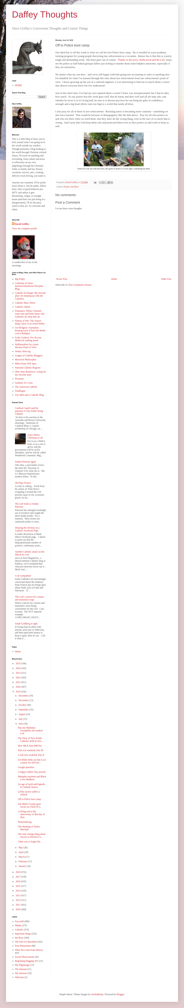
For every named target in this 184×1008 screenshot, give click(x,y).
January (23, 866)
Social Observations (24, 957)
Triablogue (20, 391)
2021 (18, 682)
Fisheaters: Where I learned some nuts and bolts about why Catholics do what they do (30, 314)
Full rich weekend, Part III (30, 750)
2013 (18, 895)
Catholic (19, 929)
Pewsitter (19, 378)
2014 (18, 890)
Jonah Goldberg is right (26, 623)
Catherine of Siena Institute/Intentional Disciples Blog (29, 286)
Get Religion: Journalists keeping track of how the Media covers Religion (30, 330)
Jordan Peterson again (25, 461)
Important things (23, 933)
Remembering (25, 822)
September (24, 709)
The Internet (21, 969)
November (24, 700)
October (23, 705)
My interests (21, 973)
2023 (18, 673)
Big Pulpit (20, 279)
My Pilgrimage (22, 965)
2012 (18, 900)
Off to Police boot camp (29, 799)
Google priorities (26, 767)
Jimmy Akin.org (23, 351)
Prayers (66, 186)
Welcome (19, 977)
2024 (18, 668)
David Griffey (22, 224)
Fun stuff (19, 921)
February (23, 861)
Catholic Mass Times (25, 303)
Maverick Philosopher (25, 359)
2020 (18, 687)
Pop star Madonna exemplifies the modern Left (30, 730)
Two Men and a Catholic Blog (29, 395)
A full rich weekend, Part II (31, 755)
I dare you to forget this (29, 841)
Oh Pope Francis (23, 483)
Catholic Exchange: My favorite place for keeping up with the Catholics (30, 296)
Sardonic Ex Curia (24, 382)
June (21, 723)
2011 (18, 904)
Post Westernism (23, 945)
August (22, 714)
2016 (18, 881)
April (21, 852)
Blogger (120, 994)
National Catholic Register (28, 367)
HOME (18, 85)
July (21, 719)
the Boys (75, 186)
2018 (18, 872)
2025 (18, 663)
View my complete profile (24, 228)
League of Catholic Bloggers (28, 355)
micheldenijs (97, 994)
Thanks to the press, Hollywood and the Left (141, 59)
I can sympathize (23, 575)
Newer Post (61, 279)
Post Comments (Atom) (80, 285)
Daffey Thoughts (44, 14)
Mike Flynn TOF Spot (25, 363)
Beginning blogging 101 (26, 961)
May (21, 847)
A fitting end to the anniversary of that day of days (31, 814)
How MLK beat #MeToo (30, 745)
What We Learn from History (29, 950)
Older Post (166, 279)
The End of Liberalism (26, 941)
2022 (18, 677)
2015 (18, 886)
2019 (18, 691)
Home (114, 279)
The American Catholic (26, 387)
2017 (18, 876)
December (24, 695)
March (22, 857)
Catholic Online (22, 307)
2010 (18, 909)
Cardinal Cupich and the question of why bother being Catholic (29, 411)
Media (18, 925)
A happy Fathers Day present (32, 772)
